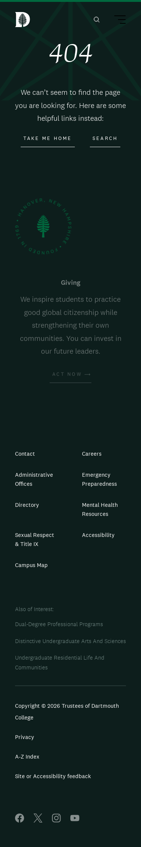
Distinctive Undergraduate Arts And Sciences (70, 641)
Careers (92, 453)
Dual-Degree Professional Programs (59, 624)
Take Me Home (47, 138)
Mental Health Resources (100, 509)
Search (105, 138)
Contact (25, 453)
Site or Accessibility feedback (53, 776)
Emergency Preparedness (99, 479)
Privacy (24, 737)
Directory (27, 504)
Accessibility (98, 534)
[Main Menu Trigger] (116, 20)
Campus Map (31, 565)
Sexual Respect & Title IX (34, 539)
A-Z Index (27, 756)
